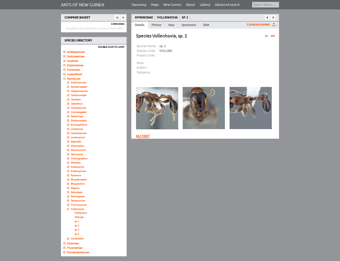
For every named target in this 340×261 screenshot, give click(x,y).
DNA (206, 25)
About (190, 5)
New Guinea (172, 5)
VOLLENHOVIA (167, 17)
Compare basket (258, 24)
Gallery (205, 5)
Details (139, 25)
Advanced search (227, 5)
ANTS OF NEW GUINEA (82, 4)
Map (171, 25)
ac (266, 36)
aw (273, 36)
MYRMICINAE (144, 17)
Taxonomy (138, 5)
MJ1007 (143, 136)
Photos (156, 25)
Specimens (188, 25)
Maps (155, 5)
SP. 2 (185, 17)
